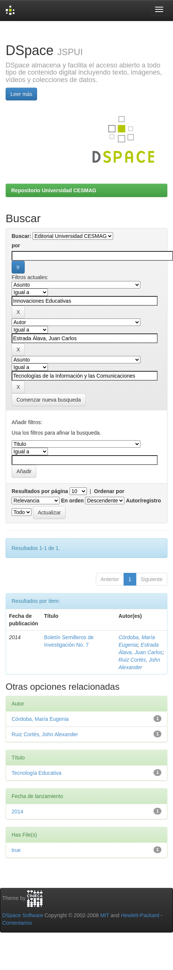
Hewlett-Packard (140, 915)
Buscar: (21, 236)
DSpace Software (22, 915)
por (16, 245)
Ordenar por (109, 491)
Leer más (21, 94)
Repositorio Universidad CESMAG (53, 190)
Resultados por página (40, 491)
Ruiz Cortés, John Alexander (45, 734)
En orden (72, 501)
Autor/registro (143, 501)
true (16, 850)
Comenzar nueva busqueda (48, 400)
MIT (104, 915)
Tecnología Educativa (36, 773)
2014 (17, 812)
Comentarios (17, 923)
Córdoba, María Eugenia (40, 719)
